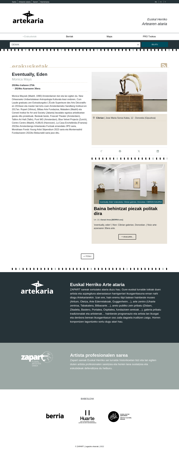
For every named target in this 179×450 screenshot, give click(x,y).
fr (165, 2)
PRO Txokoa (149, 36)
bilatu (155, 44)
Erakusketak (30, 36)
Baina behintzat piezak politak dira (125, 211)
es (161, 2)
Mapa (109, 36)
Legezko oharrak (91, 446)
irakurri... (127, 237)
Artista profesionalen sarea (99, 355)
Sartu (14, 2)
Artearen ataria (25, 2)
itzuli (87, 256)
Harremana (44, 2)
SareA (35, 2)
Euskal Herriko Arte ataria (97, 284)
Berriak (69, 36)
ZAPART (80, 446)
